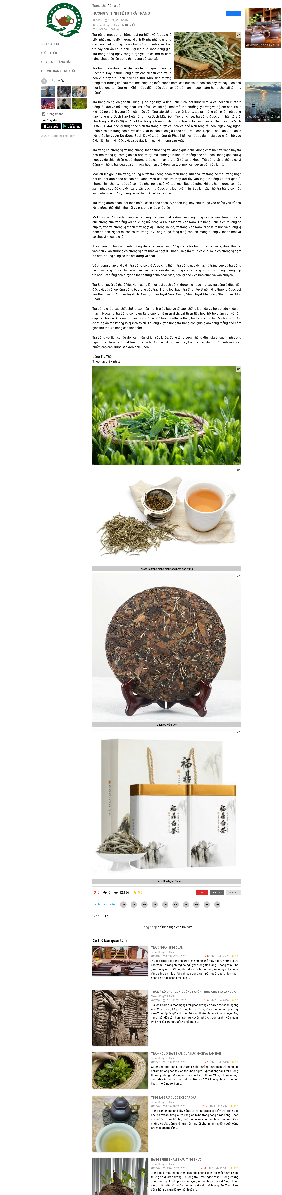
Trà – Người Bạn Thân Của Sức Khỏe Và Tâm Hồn (186, 1053)
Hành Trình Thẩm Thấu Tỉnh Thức (176, 1159)
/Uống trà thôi (52, 114)
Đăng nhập (149, 927)
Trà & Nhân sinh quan (167, 947)
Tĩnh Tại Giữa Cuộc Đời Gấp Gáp (173, 1097)
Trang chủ (99, 6)
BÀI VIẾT (130, 25)
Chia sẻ (115, 6)
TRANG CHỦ (50, 44)
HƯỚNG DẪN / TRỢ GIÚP (58, 71)
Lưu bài (217, 892)
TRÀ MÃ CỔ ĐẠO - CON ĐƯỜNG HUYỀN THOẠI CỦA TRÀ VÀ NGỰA (193, 992)
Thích (202, 892)
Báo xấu (233, 892)
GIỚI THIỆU (49, 53)
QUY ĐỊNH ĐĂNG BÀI (56, 62)
